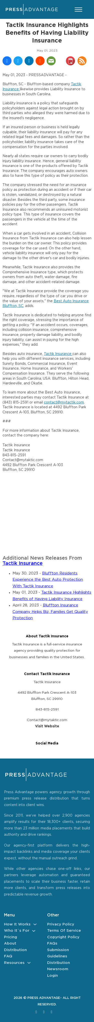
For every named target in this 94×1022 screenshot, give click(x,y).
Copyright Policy (63, 937)
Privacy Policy (60, 924)
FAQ (8, 956)
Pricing (10, 937)
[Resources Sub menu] (29, 963)
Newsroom (57, 969)
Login (52, 975)
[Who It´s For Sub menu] (34, 931)
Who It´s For (16, 930)
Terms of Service (64, 930)
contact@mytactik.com (64, 402)
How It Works (17, 924)
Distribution (15, 950)
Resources (14, 962)
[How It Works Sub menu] (35, 924)
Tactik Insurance (58, 354)
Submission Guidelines (58, 953)
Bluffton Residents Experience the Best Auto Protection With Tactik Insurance (48, 580)
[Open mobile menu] (78, 10)
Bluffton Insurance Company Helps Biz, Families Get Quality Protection (50, 612)
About (10, 943)
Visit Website (47, 726)
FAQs (52, 943)
